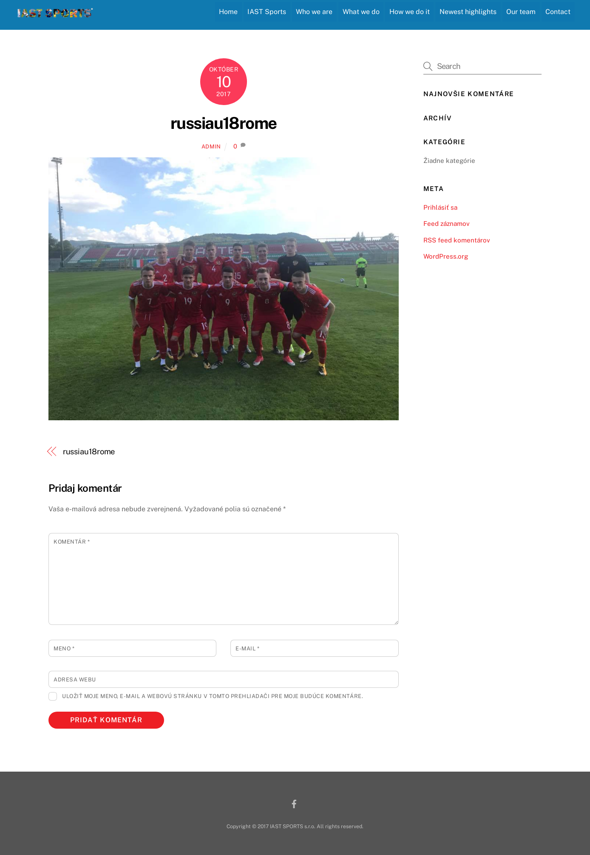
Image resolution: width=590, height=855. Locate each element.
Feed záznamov (446, 223)
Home (228, 12)
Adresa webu (75, 679)
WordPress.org (445, 256)
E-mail (247, 648)
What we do (361, 12)
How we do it (409, 12)
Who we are (314, 12)
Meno (64, 648)
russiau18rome (223, 123)
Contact (557, 12)
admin (211, 146)
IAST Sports (266, 12)
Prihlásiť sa (440, 207)
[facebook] (294, 803)
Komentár (72, 542)
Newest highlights (468, 12)
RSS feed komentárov (456, 240)
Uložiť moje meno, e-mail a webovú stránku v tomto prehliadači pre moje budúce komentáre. (212, 696)
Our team (521, 12)
